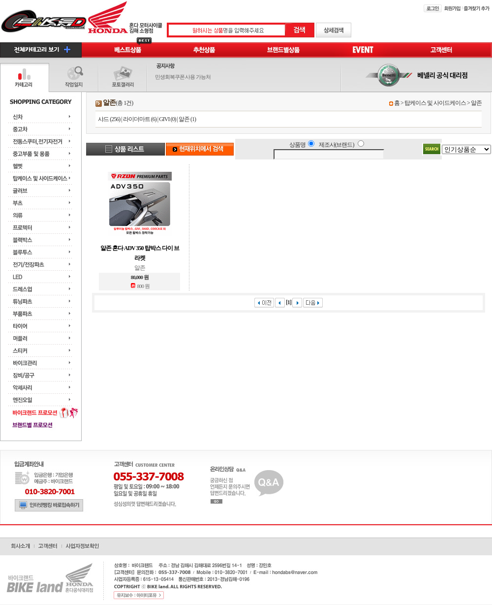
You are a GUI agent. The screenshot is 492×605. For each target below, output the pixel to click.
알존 (476, 102)
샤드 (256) (109, 119)
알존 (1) (187, 119)
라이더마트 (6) (139, 119)
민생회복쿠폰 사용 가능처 (183, 77)
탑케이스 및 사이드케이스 (435, 102)
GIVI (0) (167, 119)
